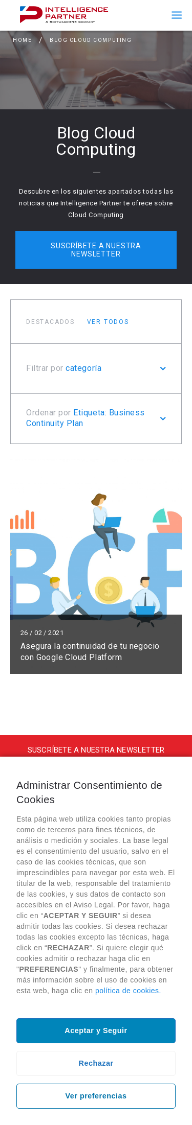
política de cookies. (128, 991)
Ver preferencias (96, 1096)
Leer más (96, 566)
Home (22, 40)
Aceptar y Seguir (96, 1030)
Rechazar (96, 1063)
